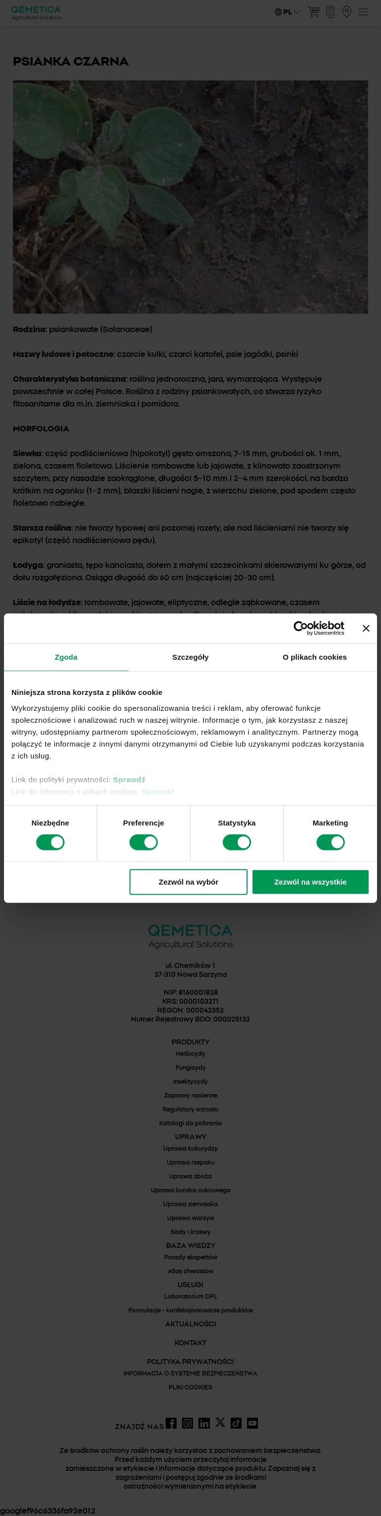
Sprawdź (129, 779)
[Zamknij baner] (366, 628)
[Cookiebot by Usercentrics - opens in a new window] (300, 628)
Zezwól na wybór (188, 882)
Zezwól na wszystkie (310, 882)
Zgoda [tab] (66, 657)
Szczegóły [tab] (190, 657)
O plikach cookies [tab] (315, 657)
